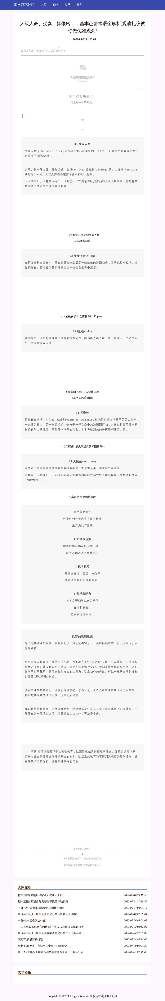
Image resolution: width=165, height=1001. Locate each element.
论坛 (55, 4)
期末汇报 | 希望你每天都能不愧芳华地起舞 (43, 901)
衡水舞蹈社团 (24, 5)
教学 (79, 4)
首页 (44, 4)
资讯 (67, 4)
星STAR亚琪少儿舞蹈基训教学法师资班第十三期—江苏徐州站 (51, 953)
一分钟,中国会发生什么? (32, 920)
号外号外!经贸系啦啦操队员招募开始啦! (41, 907)
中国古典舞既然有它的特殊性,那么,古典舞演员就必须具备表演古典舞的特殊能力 (51, 927)
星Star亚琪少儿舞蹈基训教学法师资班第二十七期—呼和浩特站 (49, 934)
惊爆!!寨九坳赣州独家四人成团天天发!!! (41, 895)
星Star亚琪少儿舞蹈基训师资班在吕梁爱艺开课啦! (47, 914)
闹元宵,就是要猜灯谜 (30, 939)
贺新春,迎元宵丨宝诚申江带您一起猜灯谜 (42, 945)
